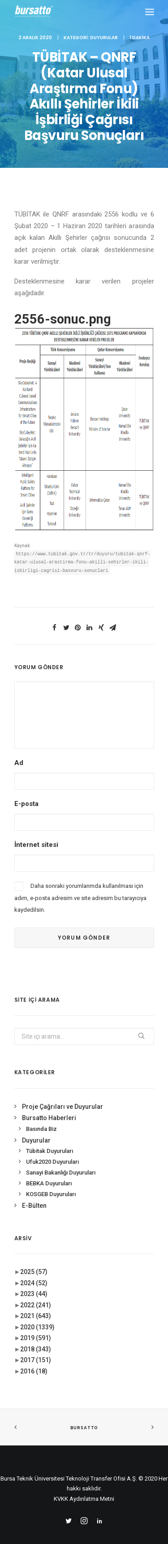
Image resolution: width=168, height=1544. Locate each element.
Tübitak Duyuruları (49, 1142)
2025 (33, 1262)
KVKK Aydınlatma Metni (84, 1489)
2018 (35, 1339)
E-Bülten (34, 1196)
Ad (18, 753)
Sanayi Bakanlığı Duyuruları (60, 1163)
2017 (35, 1351)
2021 (35, 1306)
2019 (35, 1328)
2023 (33, 1284)
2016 (33, 1361)
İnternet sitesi (36, 836)
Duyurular (104, 37)
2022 (35, 1295)
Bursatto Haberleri (49, 1108)
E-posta (26, 794)
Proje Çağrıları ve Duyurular (62, 1097)
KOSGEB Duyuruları (51, 1184)
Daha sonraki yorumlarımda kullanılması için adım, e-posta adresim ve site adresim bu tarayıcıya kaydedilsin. (80, 888)
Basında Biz (41, 1119)
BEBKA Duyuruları (49, 1173)
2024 (33, 1273)
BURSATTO (84, 1418)
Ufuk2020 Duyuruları (52, 1152)
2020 (37, 1317)
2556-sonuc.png (62, 319)
